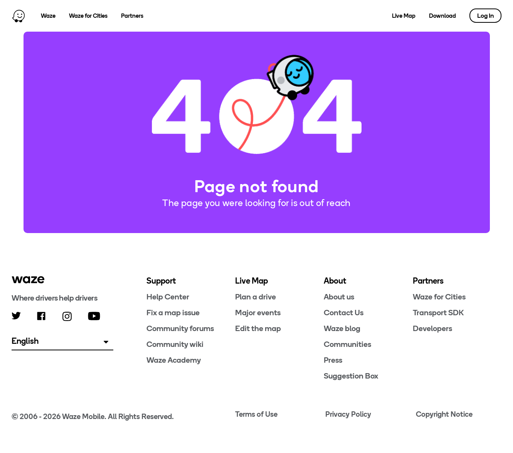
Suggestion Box (351, 375)
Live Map (403, 15)
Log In (485, 15)
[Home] (18, 16)
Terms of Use (256, 414)
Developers (432, 328)
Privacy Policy (348, 414)
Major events (258, 312)
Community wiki (175, 344)
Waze (48, 15)
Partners (132, 15)
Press (333, 360)
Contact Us (343, 312)
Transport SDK (438, 312)
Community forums (180, 328)
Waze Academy (173, 360)
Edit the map (258, 328)
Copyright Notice (444, 414)
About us (339, 296)
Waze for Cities (88, 15)
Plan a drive (255, 296)
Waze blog (342, 328)
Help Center (167, 296)
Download (442, 15)
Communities (347, 344)
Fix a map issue (173, 312)
